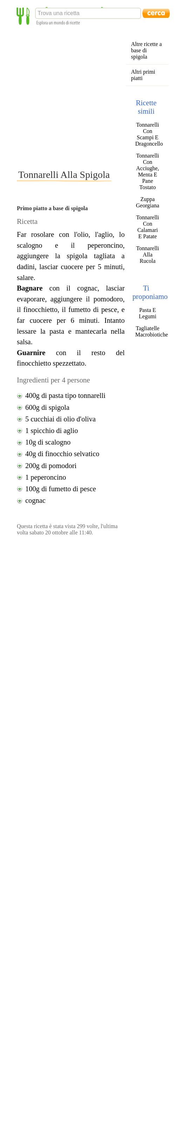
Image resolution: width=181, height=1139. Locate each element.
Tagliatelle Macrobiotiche (147, 331)
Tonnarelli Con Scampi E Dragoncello (147, 134)
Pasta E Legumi (147, 313)
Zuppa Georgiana (147, 202)
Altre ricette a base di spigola (146, 50)
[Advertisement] (66, 97)
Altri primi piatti (143, 75)
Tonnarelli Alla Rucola (147, 254)
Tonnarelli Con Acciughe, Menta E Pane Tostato (147, 171)
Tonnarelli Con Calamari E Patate (147, 226)
